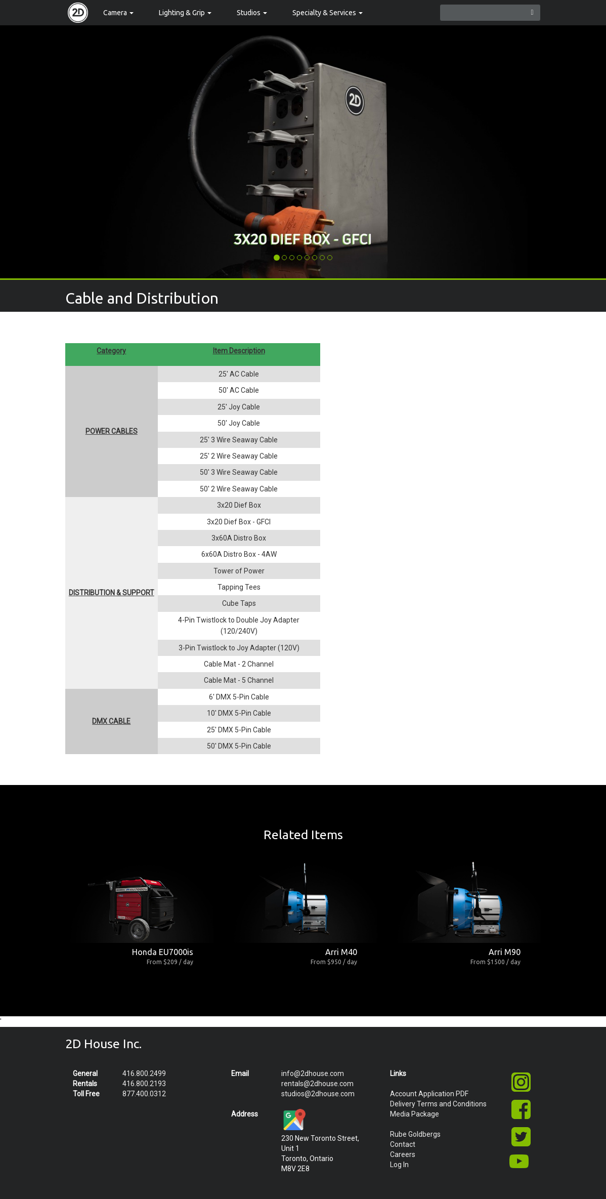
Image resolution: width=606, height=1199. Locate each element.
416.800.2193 (144, 1084)
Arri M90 (505, 952)
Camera (118, 13)
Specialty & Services (327, 13)
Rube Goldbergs (415, 1134)
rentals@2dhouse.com (317, 1084)
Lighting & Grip (185, 13)
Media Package (414, 1114)
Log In (399, 1165)
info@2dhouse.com (312, 1073)
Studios (252, 13)
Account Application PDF (429, 1094)
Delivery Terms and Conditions (438, 1104)
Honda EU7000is (162, 952)
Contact (402, 1144)
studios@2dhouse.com (318, 1094)
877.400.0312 (144, 1094)
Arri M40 (341, 952)
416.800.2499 (144, 1073)
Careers (402, 1154)
